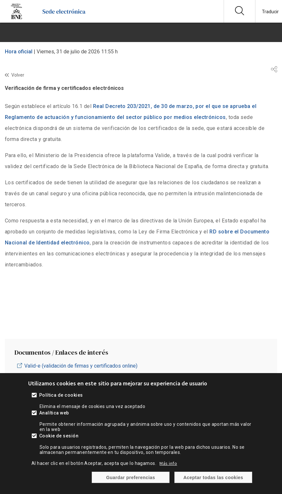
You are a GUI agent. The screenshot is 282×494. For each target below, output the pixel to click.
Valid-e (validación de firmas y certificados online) (80, 366)
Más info (168, 463)
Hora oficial (18, 51)
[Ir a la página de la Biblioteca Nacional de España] (16, 18)
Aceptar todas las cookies (213, 477)
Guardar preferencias (130, 477)
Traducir (270, 11)
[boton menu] (141, 32)
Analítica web (54, 412)
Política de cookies (61, 395)
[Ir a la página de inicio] (64, 18)
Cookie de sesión (59, 435)
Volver (17, 75)
